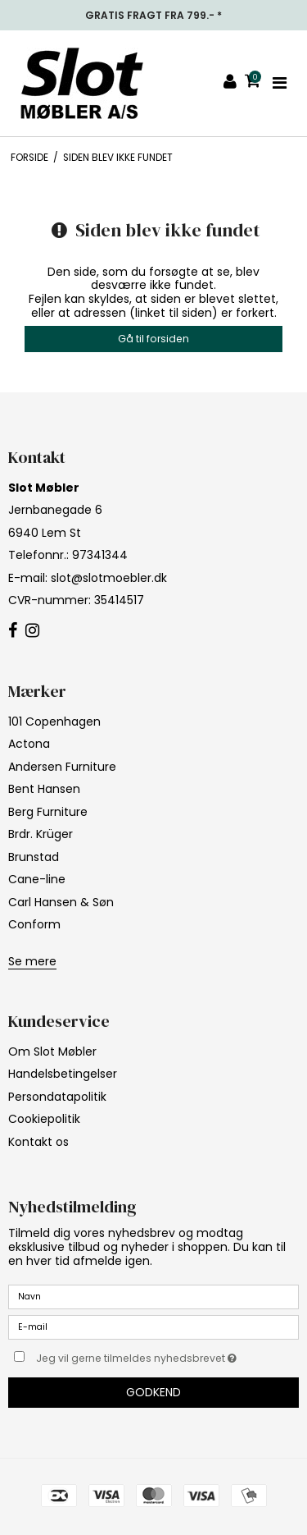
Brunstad (33, 857)
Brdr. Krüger (40, 834)
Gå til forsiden (153, 339)
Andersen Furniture (62, 766)
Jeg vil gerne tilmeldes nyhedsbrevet (144, 1355)
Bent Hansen (44, 789)
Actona (29, 743)
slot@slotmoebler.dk (109, 578)
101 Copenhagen (54, 721)
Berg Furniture (48, 812)
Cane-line (36, 879)
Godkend (153, 1392)
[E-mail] (153, 1326)
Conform (34, 924)
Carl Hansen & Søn (61, 902)
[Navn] (153, 1296)
